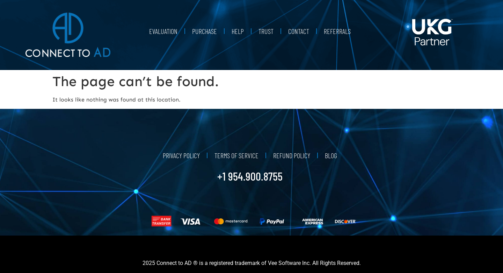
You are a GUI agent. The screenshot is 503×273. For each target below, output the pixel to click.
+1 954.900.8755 (250, 176)
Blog (331, 155)
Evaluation (163, 31)
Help (238, 31)
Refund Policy (291, 155)
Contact (298, 31)
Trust (266, 31)
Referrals (337, 31)
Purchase (204, 31)
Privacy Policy (181, 155)
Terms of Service (236, 155)
